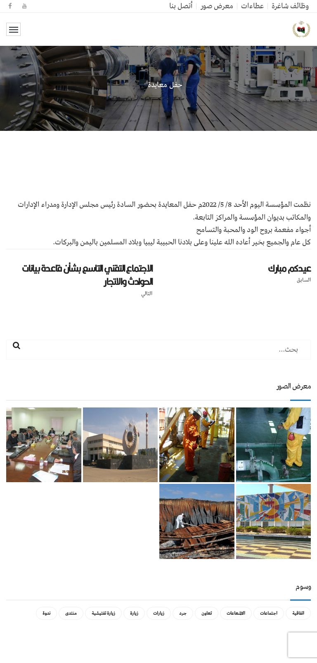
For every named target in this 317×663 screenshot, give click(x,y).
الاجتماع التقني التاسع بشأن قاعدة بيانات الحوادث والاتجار (87, 275)
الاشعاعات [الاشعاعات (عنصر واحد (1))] (236, 613)
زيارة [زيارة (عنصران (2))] (134, 613)
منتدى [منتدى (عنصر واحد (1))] (71, 613)
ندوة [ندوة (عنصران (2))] (46, 613)
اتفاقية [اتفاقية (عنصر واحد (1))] (298, 613)
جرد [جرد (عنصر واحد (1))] (183, 613)
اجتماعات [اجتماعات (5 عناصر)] (268, 613)
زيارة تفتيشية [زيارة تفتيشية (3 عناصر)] (103, 613)
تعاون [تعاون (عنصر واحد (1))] (206, 613)
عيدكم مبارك (289, 268)
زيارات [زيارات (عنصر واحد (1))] (158, 613)
